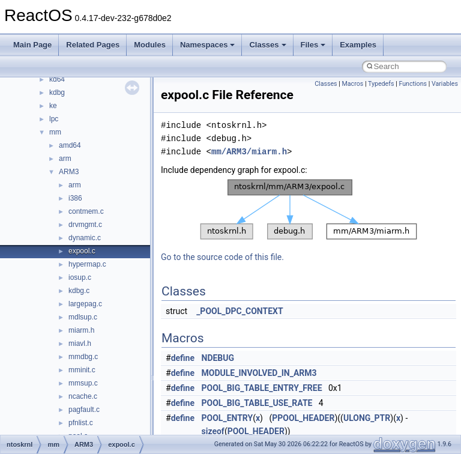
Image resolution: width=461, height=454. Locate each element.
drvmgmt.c (85, 224)
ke (53, 105)
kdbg (57, 92)
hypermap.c (87, 264)
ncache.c (82, 396)
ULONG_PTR (366, 418)
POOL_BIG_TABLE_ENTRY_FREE (262, 388)
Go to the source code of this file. (222, 257)
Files (313, 44)
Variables (445, 84)
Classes (267, 44)
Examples (358, 44)
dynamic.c (84, 238)
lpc (53, 119)
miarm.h (81, 330)
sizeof (213, 431)
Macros (353, 84)
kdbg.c (78, 290)
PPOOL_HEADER (303, 418)
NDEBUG (218, 358)
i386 (75, 198)
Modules (150, 44)
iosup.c (79, 277)
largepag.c (85, 304)
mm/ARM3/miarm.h (249, 151)
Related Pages (92, 44)
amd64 (70, 145)
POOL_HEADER (256, 431)
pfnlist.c (80, 423)
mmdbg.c (83, 357)
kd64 (57, 79)
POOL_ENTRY (227, 418)
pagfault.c (84, 409)
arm (65, 158)
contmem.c (86, 211)
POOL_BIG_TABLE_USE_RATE (257, 403)
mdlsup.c (82, 317)
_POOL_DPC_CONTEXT (239, 311)
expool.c (81, 251)
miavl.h (79, 343)
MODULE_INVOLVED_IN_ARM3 (259, 373)
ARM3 (69, 172)
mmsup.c (83, 383)
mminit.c (81, 370)
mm (55, 132)
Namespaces (207, 44)
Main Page (32, 44)
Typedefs (381, 84)
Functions (413, 84)
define (182, 358)
